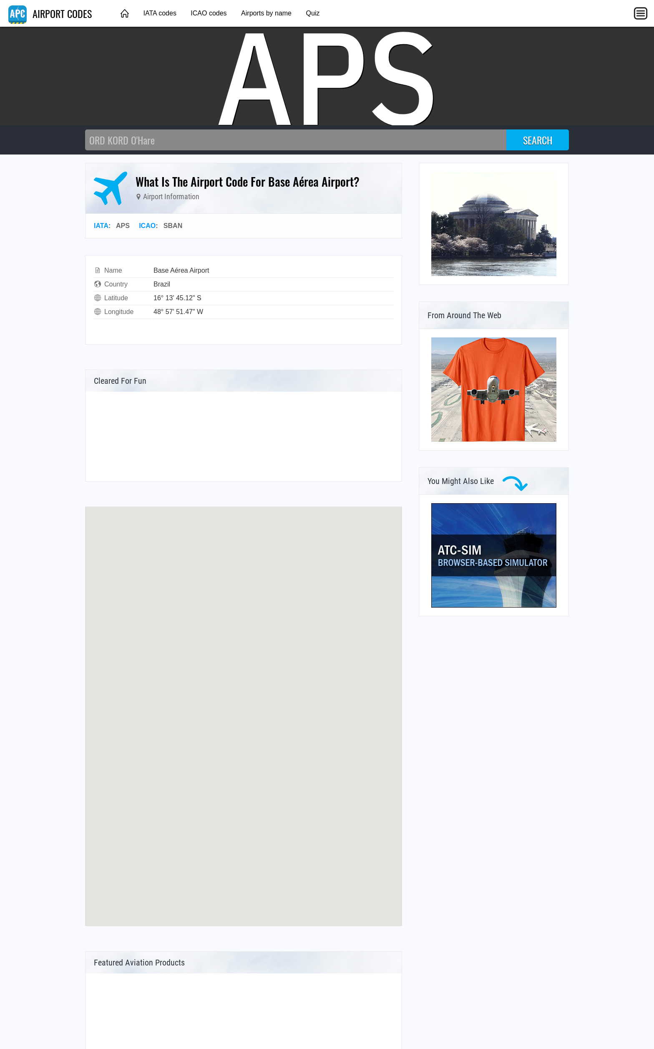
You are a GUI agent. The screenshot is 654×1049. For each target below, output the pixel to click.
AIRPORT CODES (50, 13)
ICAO (147, 225)
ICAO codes (208, 13)
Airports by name (266, 13)
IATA (101, 225)
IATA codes (159, 13)
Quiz (312, 13)
